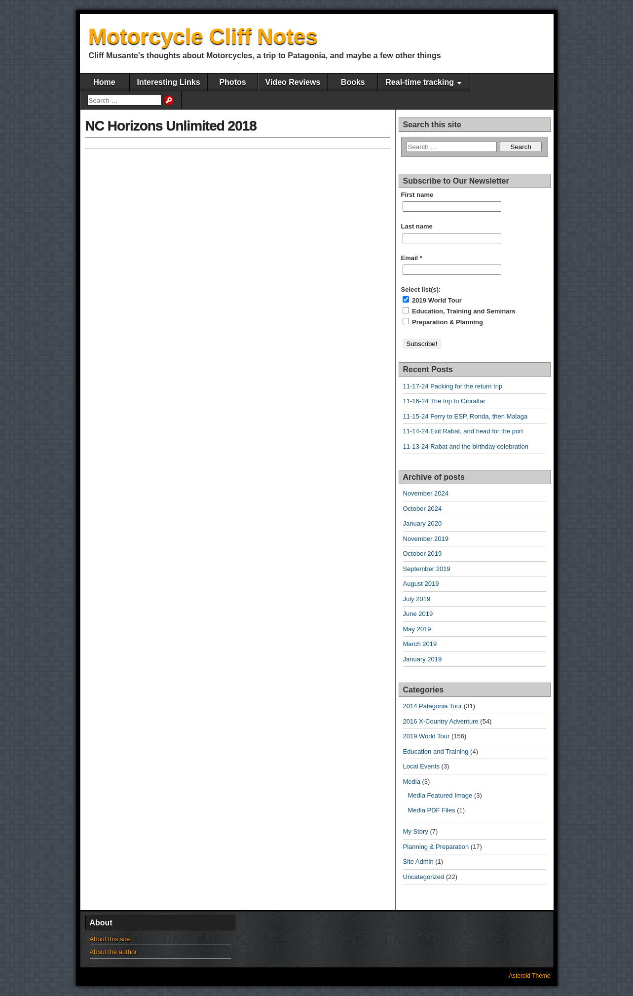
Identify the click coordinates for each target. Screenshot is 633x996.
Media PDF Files (431, 810)
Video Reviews (293, 82)
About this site (110, 939)
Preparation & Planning (443, 322)
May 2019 (417, 629)
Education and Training (436, 751)
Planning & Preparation (436, 846)
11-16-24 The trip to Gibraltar (444, 401)
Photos (232, 82)
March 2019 (420, 644)
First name (417, 194)
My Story (415, 831)
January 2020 (422, 523)
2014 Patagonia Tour (432, 706)
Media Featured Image (440, 795)
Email (411, 258)
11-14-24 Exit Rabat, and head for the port (463, 431)
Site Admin (418, 861)
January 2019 (422, 659)
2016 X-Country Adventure (441, 721)
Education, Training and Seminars (459, 311)
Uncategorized (424, 877)
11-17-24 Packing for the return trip (453, 386)
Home (104, 82)
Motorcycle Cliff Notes (203, 36)
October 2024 (422, 508)
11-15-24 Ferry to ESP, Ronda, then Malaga (465, 416)
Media (411, 781)
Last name (417, 226)
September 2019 (426, 569)
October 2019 (422, 553)
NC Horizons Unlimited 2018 (171, 125)
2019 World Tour (432, 300)
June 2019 (418, 613)
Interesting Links (168, 82)
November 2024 (426, 493)
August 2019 (421, 583)
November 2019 (426, 538)
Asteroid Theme (530, 975)
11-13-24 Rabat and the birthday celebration (465, 446)
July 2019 (417, 599)
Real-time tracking (419, 82)
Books (353, 82)
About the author (113, 952)
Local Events (421, 766)
